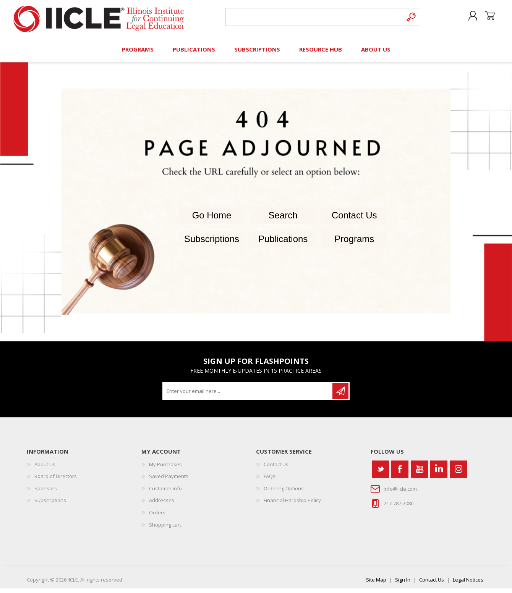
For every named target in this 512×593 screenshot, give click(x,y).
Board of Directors (55, 481)
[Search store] (312, 19)
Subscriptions (211, 244)
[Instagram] (458, 473)
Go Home (212, 220)
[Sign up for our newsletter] (248, 396)
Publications (283, 244)
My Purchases (165, 468)
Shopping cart (486, 18)
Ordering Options (284, 493)
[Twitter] (380, 473)
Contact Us (354, 220)
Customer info (165, 493)
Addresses (161, 505)
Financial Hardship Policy (292, 505)
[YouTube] (419, 473)
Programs (354, 244)
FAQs (269, 481)
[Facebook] (399, 473)
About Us (44, 468)
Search (283, 220)
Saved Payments (168, 481)
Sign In (402, 584)
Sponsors (45, 493)
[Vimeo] (438, 473)
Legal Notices (468, 584)
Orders (157, 517)
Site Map (376, 584)
